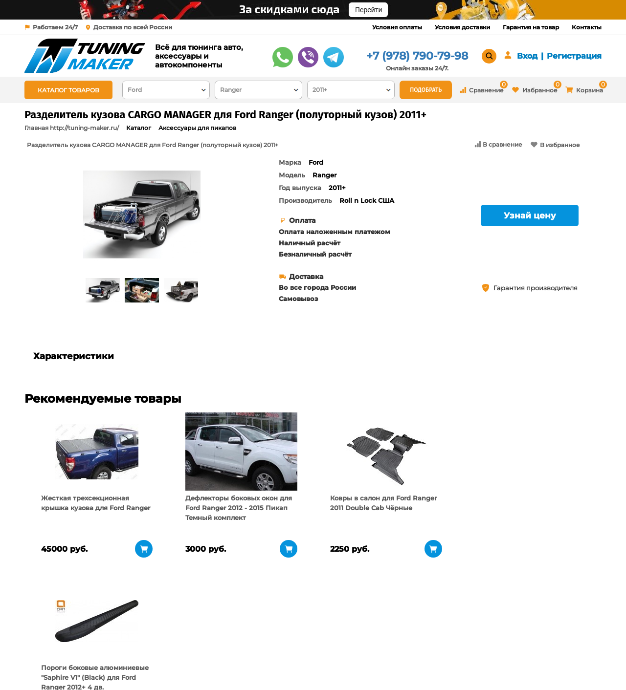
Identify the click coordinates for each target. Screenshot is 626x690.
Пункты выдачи (153, 651)
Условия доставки (462, 27)
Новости (141, 663)
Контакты (587, 27)
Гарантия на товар (531, 27)
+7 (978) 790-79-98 (417, 56)
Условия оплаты (397, 27)
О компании (147, 639)
